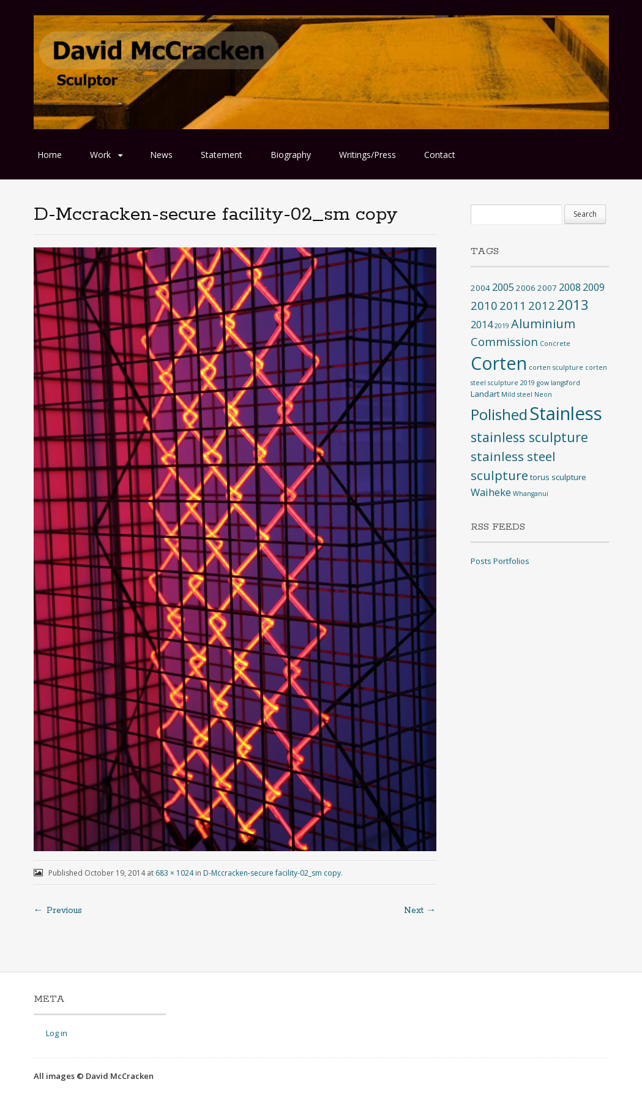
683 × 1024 (174, 873)
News (161, 154)
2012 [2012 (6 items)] (541, 305)
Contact (439, 154)
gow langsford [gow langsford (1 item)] (558, 382)
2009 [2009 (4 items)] (594, 287)
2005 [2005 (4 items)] (503, 287)
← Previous (58, 910)
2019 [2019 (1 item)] (502, 325)
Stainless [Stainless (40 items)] (565, 413)
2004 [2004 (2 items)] (480, 287)
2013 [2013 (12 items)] (573, 304)
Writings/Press (367, 154)
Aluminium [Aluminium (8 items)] (543, 323)
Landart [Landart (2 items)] (485, 393)
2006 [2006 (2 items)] (526, 287)
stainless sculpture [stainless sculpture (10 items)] (529, 437)
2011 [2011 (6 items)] (512, 305)
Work (100, 154)
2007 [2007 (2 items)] (547, 287)
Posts (481, 560)
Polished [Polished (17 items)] (499, 414)
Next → (420, 910)
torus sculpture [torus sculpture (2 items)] (558, 477)
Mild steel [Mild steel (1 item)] (516, 394)
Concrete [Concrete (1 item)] (555, 343)
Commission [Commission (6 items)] (504, 341)
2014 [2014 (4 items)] (482, 324)
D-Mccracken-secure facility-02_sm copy (272, 873)
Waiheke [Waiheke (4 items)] (491, 492)
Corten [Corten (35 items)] (499, 363)
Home (49, 154)
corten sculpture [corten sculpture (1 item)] (556, 367)
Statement (221, 154)
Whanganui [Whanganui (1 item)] (530, 493)
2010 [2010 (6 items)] (484, 305)
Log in (56, 1033)
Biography (291, 154)
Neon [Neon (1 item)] (543, 394)
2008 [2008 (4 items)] (570, 287)
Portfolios (511, 560)
